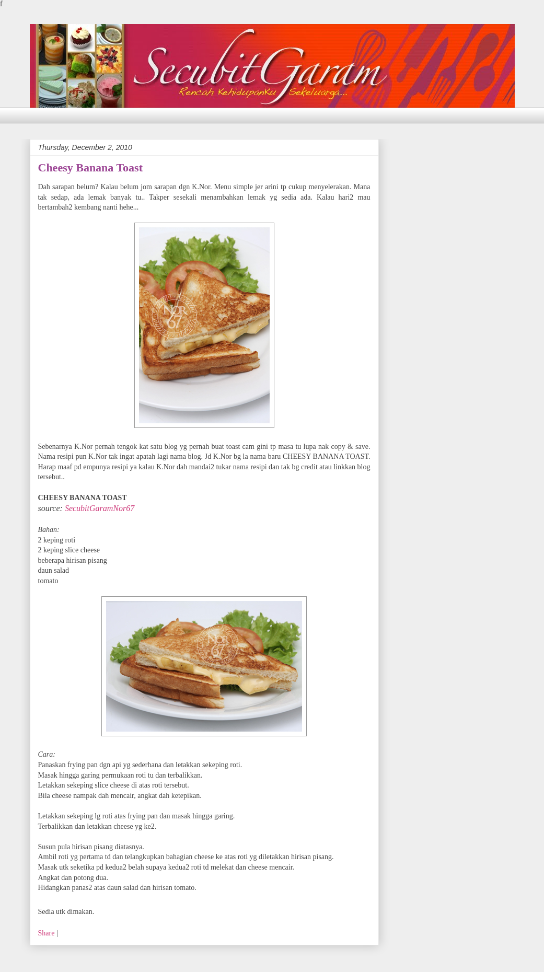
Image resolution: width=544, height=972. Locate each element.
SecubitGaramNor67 (99, 508)
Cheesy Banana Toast (90, 167)
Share (46, 933)
